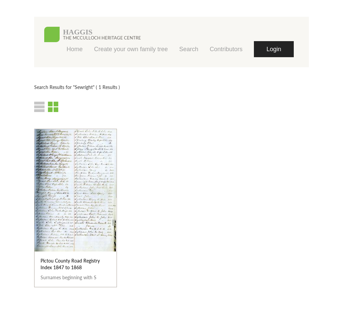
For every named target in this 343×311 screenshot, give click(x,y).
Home (75, 49)
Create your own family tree (131, 49)
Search (188, 49)
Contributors (226, 49)
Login (273, 49)
